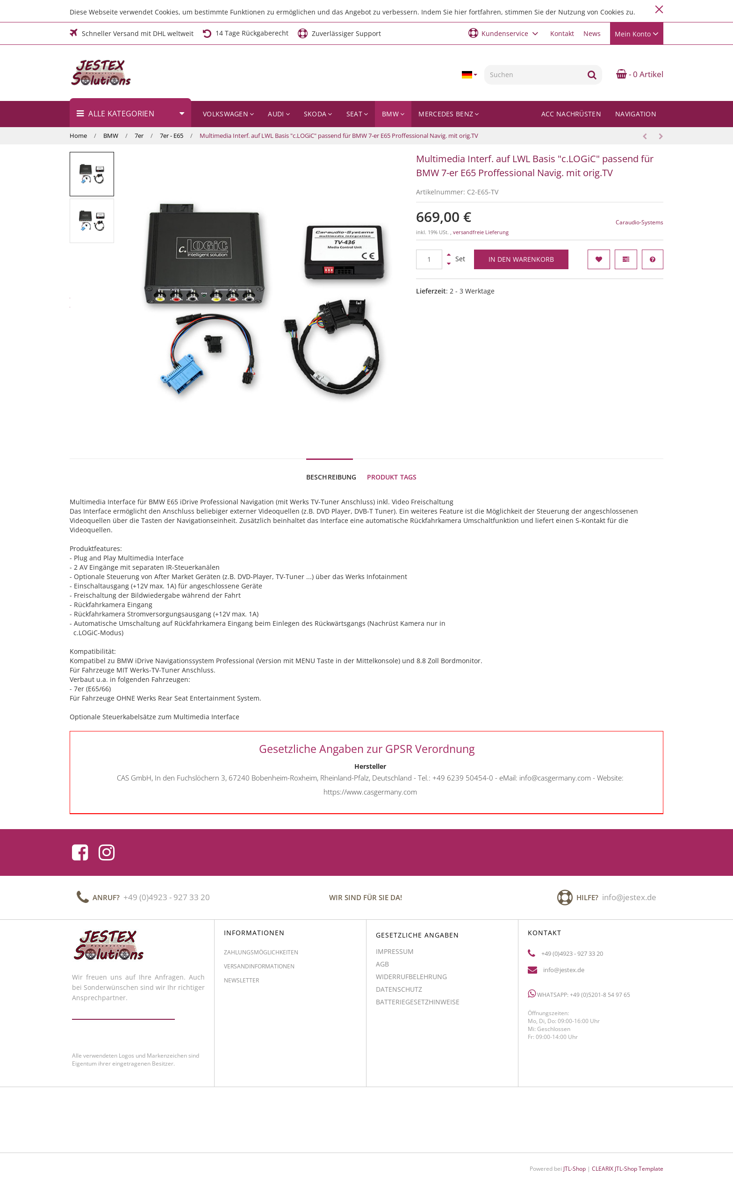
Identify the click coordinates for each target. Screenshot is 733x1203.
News (592, 33)
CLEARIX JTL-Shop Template (627, 1169)
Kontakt (562, 33)
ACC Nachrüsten (571, 113)
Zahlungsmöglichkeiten (261, 956)
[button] (504, 33)
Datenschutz (399, 992)
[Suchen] (533, 75)
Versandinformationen (259, 970)
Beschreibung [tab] (331, 477)
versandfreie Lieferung (481, 232)
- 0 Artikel (639, 74)
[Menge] (429, 259)
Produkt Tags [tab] (392, 477)
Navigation (635, 113)
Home (78, 135)
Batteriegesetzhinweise (418, 1005)
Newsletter (241, 984)
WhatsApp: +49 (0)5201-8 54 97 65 (579, 997)
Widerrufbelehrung (411, 980)
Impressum (395, 955)
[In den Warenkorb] (521, 259)
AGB (382, 967)
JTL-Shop (574, 1169)
